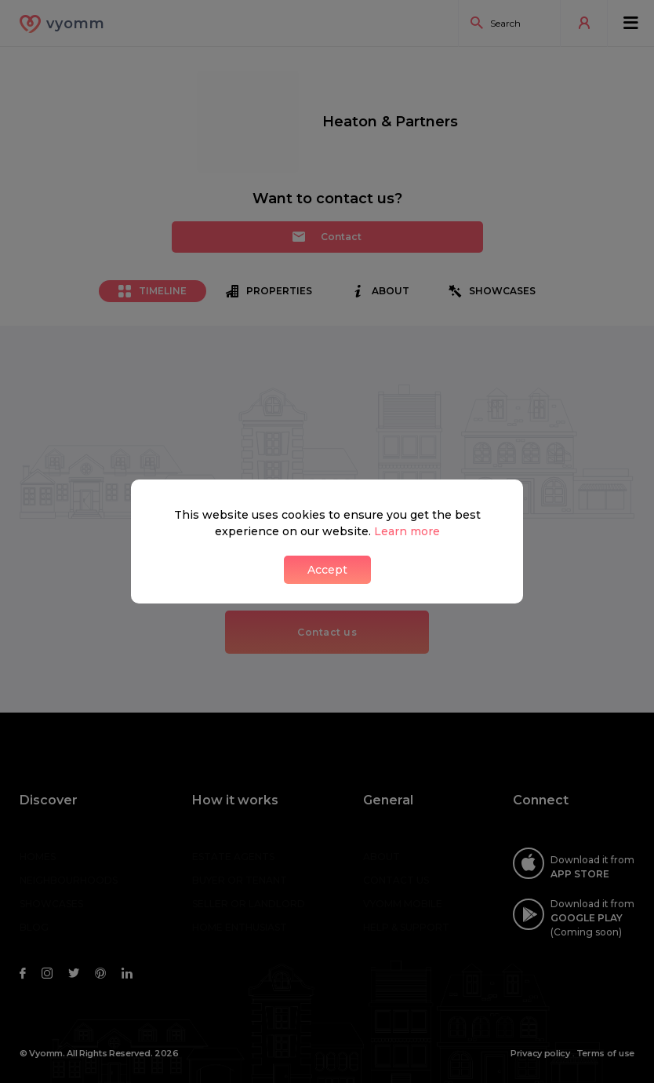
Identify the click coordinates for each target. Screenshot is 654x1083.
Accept (327, 570)
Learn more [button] (407, 531)
